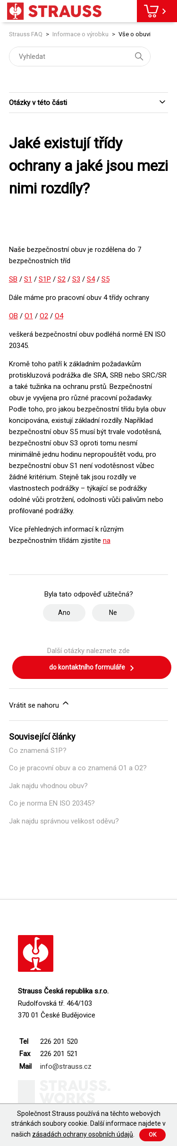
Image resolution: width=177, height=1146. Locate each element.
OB (13, 316)
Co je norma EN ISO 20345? (52, 803)
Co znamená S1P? (38, 750)
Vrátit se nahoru (39, 704)
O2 (44, 316)
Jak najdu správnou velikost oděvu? (64, 821)
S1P (45, 279)
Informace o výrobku (80, 34)
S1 (28, 279)
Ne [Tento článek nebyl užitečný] (113, 612)
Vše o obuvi (134, 34)
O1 (29, 316)
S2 (62, 279)
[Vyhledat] (79, 56)
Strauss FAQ (26, 34)
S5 (105, 279)
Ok (152, 1134)
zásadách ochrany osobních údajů (82, 1134)
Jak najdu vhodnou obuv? (48, 786)
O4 (59, 316)
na (106, 540)
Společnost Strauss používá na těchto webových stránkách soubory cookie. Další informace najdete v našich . (88, 1124)
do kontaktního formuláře (92, 668)
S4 (91, 279)
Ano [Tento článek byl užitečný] (64, 612)
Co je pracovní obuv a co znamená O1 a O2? (78, 768)
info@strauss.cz (66, 1066)
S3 (76, 279)
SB (13, 279)
